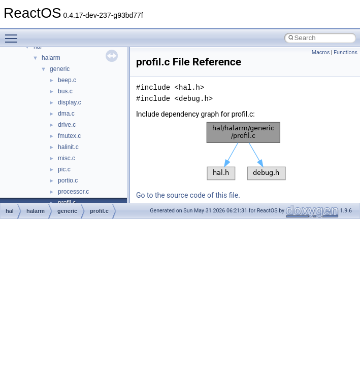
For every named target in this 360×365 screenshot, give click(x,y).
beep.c (67, 80)
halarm (51, 57)
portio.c (68, 180)
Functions (345, 52)
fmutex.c (69, 135)
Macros (321, 52)
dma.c (66, 113)
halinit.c (68, 147)
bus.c (65, 91)
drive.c (67, 124)
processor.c (73, 191)
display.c (69, 102)
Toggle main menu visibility (13, 34)
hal (10, 211)
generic (60, 68)
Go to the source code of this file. (188, 195)
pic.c (64, 169)
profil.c (99, 211)
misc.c (66, 158)
